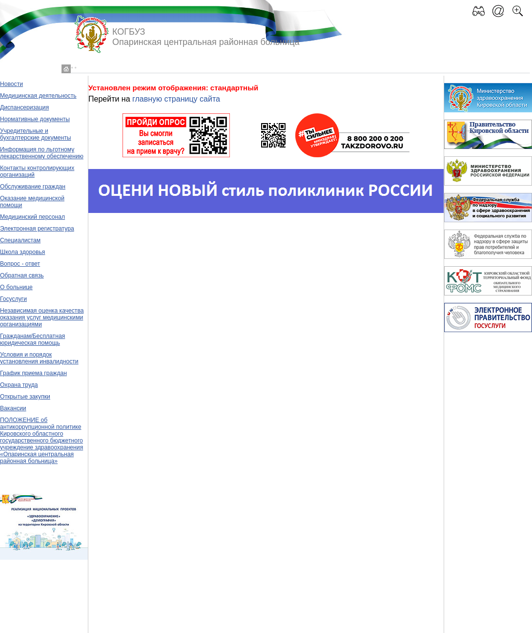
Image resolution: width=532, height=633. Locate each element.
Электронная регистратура (37, 228)
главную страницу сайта (176, 99)
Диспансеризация (24, 107)
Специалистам (20, 240)
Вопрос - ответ (20, 263)
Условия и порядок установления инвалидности (39, 358)
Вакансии (13, 408)
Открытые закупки (25, 396)
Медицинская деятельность (38, 95)
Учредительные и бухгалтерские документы (35, 134)
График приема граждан (33, 373)
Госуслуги (13, 298)
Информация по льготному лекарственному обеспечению (41, 153)
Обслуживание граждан (32, 186)
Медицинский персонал (32, 216)
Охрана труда (19, 384)
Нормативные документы (35, 119)
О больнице (16, 287)
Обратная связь (22, 275)
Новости (11, 84)
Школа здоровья (22, 252)
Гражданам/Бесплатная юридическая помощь (32, 339)
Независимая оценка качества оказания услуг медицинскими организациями (42, 317)
